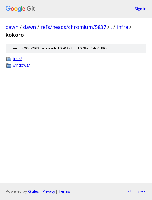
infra (122, 27)
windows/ (21, 65)
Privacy (48, 191)
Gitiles (33, 191)
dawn (12, 27)
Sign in (140, 8)
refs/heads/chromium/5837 (73, 27)
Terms (64, 191)
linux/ (17, 58)
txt (128, 191)
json (142, 191)
